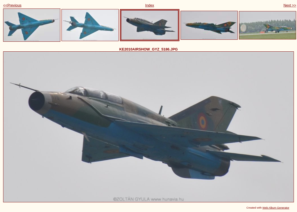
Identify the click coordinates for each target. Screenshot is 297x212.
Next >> (289, 5)
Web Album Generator (275, 207)
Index (149, 5)
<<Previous (12, 5)
